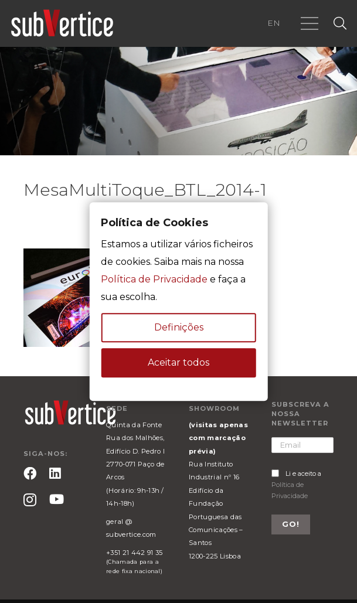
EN (273, 23)
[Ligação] (62, 23)
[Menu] (309, 23)
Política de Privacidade (154, 279)
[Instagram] (29, 500)
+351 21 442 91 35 (134, 553)
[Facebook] (29, 473)
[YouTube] (56, 499)
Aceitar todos (178, 362)
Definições (178, 327)
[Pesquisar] (340, 24)
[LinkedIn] (55, 473)
